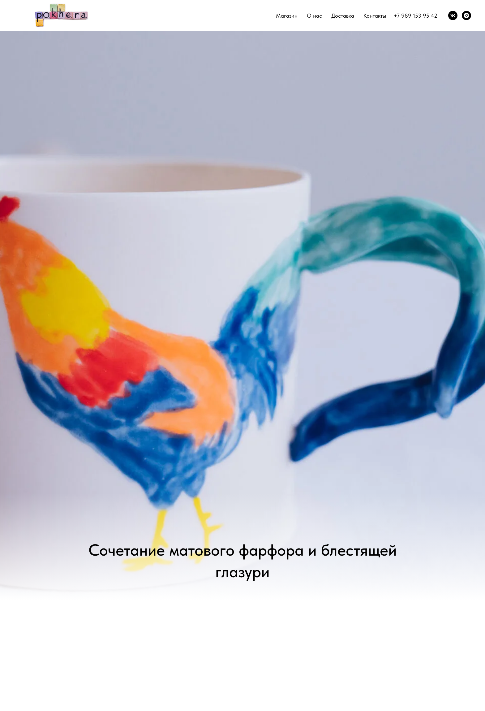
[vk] (452, 15)
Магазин (287, 15)
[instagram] (466, 15)
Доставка (342, 15)
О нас (314, 15)
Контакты (374, 15)
